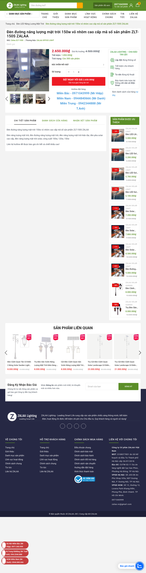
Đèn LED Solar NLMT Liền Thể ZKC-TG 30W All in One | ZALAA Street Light (132, 192)
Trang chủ (45, 15)
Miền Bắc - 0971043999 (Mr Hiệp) (80, 93)
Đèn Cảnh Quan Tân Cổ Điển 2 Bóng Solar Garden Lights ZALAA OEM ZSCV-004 (132, 288)
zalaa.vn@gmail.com (122, 504)
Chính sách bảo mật (83, 451)
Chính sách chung (109, 15)
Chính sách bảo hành (84, 455)
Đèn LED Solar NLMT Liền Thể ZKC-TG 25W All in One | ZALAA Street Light (132, 173)
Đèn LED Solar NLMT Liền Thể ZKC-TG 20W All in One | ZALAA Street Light (132, 153)
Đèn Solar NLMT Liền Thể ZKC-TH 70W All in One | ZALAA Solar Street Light (131, 230)
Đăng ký (128, 387)
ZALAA (94, 514)
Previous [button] (7, 99)
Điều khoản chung (82, 447)
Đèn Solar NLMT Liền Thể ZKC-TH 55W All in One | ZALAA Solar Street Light (131, 211)
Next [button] (49, 99)
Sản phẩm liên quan (73, 328)
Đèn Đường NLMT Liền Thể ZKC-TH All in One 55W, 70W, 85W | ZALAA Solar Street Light (132, 269)
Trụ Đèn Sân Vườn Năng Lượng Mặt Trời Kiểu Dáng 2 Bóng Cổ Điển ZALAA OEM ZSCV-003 (131, 307)
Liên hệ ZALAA (133, 15)
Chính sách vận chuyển (85, 463)
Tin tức (122, 15)
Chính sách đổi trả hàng (85, 459)
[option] (28, 70)
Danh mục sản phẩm (71, 15)
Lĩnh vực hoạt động (90, 15)
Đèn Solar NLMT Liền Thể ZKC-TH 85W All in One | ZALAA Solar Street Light (131, 250)
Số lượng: (56, 72)
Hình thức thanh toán (84, 471)
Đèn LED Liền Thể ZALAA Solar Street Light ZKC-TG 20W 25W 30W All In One (132, 134)
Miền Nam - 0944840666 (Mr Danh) (81, 98)
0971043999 (118, 500)
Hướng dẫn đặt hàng (83, 467)
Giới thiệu (55, 15)
